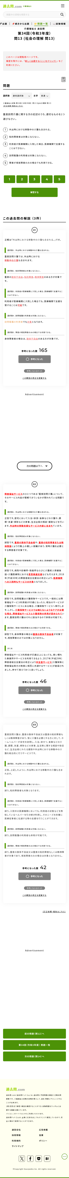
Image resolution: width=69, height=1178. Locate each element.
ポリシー (43, 1140)
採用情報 (16, 1135)
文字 (36, 95)
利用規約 (16, 1140)
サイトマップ (18, 1146)
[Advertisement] (34, 989)
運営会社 (16, 1129)
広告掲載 (43, 1129)
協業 (41, 1135)
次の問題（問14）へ (34, 1056)
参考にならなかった (34, 371)
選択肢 (6, 95)
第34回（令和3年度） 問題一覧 (34, 1044)
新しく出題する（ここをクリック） (41, 60)
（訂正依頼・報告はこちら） (13, 106)
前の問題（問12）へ (34, 1033)
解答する (34, 192)
